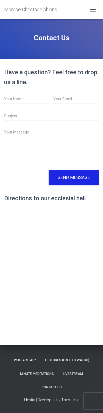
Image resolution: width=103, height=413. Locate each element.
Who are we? (25, 360)
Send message (74, 177)
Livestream (73, 374)
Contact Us (51, 387)
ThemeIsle (70, 400)
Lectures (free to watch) (67, 360)
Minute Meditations (37, 374)
